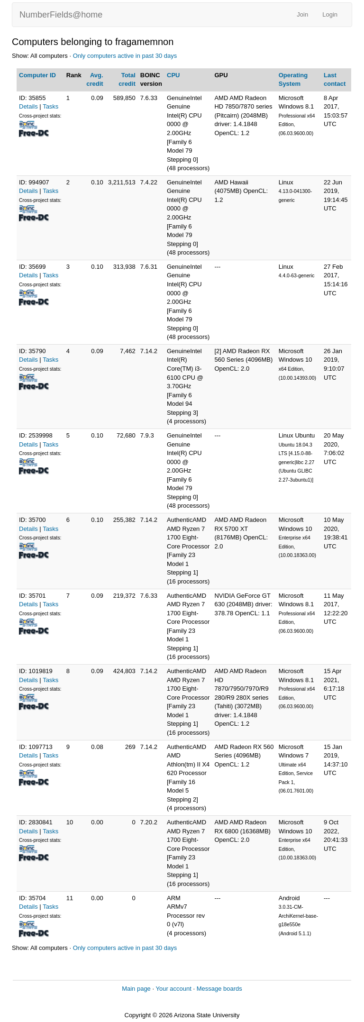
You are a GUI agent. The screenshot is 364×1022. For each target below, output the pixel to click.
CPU (173, 75)
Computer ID (37, 75)
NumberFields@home (60, 14)
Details (28, 106)
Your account (173, 988)
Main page (136, 988)
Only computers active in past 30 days (125, 55)
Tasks (50, 106)
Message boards (219, 988)
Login (329, 14)
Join (302, 14)
